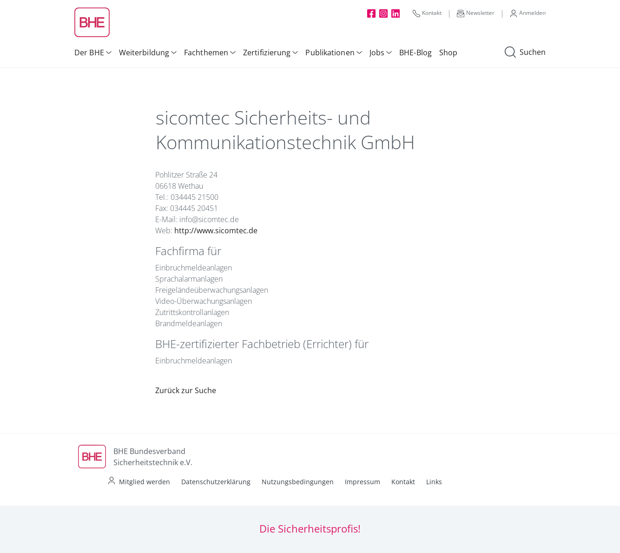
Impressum (362, 481)
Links (434, 481)
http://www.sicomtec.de (215, 230)
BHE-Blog (415, 52)
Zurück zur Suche (185, 390)
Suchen (525, 52)
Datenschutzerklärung (216, 481)
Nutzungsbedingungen (298, 481)
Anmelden (528, 13)
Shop (448, 52)
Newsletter (476, 13)
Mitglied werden (144, 481)
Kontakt (427, 13)
